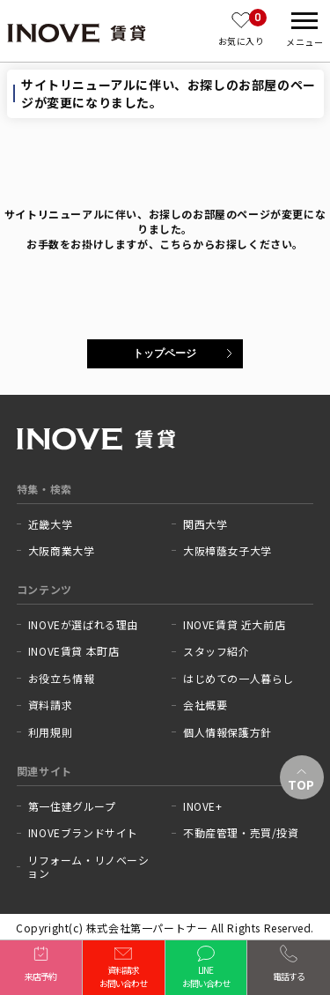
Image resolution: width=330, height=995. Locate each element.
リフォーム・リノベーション (88, 866)
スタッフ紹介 (216, 651)
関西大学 (205, 524)
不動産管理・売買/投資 (241, 833)
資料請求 (50, 705)
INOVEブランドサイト (83, 833)
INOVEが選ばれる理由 (83, 625)
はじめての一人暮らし (238, 679)
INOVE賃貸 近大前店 (234, 625)
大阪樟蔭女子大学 (227, 551)
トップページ (164, 353)
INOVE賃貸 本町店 (74, 651)
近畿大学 (50, 524)
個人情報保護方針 (227, 732)
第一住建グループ (72, 806)
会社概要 (205, 705)
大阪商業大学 (61, 551)
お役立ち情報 (61, 679)
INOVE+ (203, 806)
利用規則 (50, 732)
